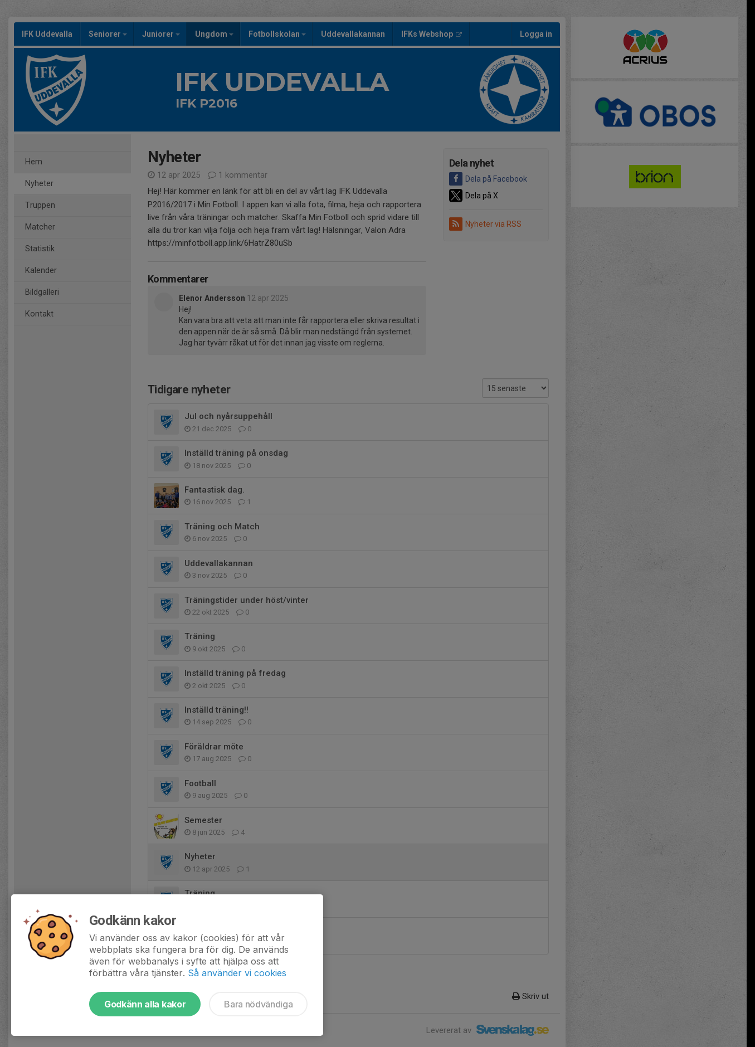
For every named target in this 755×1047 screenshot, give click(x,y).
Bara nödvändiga (258, 1004)
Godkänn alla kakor (145, 1004)
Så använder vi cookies (237, 972)
